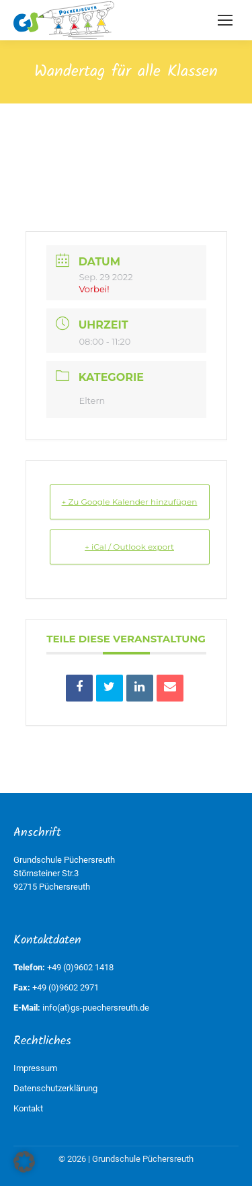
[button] (24, 1162)
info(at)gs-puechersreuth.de (95, 1008)
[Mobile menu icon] (225, 20)
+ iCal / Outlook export (129, 547)
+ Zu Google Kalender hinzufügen (130, 502)
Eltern (92, 400)
